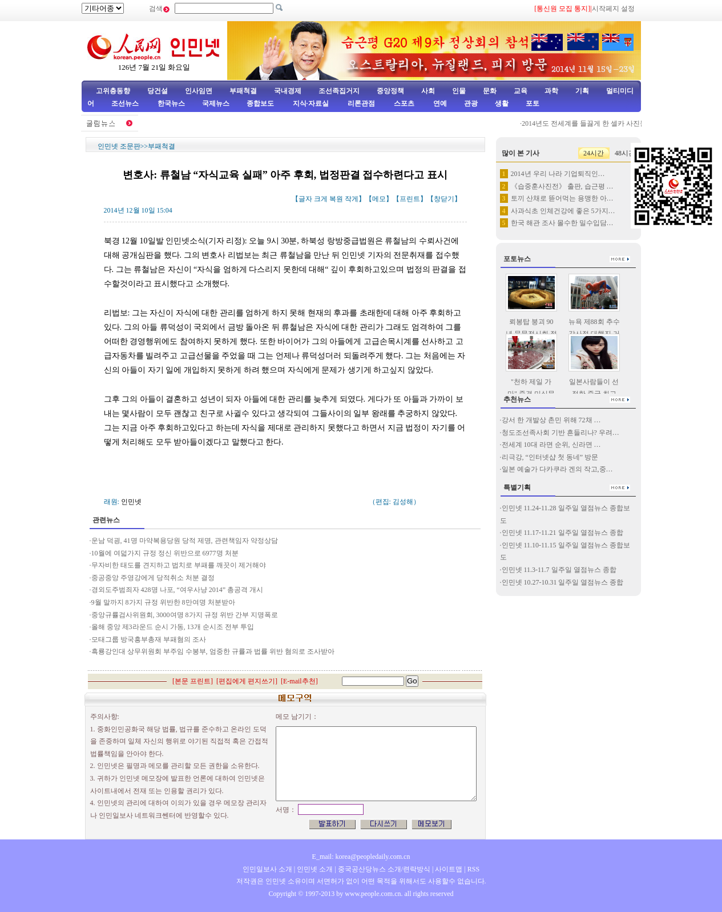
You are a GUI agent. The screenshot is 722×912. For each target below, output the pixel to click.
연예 (439, 103)
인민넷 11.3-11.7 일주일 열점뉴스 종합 (559, 570)
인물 (459, 91)
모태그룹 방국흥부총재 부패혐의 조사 (149, 639)
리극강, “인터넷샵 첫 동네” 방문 (550, 457)
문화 (490, 91)
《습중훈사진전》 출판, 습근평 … (562, 186)
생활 (502, 103)
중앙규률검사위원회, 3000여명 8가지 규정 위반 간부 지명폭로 (184, 615)
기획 (582, 91)
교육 (520, 91)
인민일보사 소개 (267, 869)
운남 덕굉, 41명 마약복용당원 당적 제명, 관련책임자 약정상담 (184, 541)
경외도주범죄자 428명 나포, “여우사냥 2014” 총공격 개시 (177, 590)
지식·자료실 (311, 103)
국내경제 (287, 91)
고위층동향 (113, 91)
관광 (471, 103)
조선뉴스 (125, 103)
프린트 (410, 199)
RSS (473, 869)
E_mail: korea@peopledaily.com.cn (361, 857)
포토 (532, 103)
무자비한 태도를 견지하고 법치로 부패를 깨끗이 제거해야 (178, 565)
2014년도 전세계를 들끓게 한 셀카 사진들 (587, 123)
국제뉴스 (215, 103)
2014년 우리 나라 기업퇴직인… (558, 174)
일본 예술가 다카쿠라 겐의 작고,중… (557, 469)
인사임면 (198, 91)
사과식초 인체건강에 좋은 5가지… (563, 211)
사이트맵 (448, 869)
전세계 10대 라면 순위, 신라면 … (551, 445)
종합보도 (260, 103)
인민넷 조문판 (119, 146)
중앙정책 (390, 91)
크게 (321, 199)
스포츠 (403, 103)
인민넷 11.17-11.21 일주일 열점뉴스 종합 (562, 533)
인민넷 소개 (314, 869)
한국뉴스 (171, 103)
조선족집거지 (339, 91)
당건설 (157, 91)
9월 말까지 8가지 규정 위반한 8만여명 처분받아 (163, 602)
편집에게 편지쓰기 (247, 681)
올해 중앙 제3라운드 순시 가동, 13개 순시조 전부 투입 (172, 627)
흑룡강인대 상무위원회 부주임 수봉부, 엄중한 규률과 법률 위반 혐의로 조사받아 (212, 651)
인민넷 (131, 502)
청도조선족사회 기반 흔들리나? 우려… (560, 433)
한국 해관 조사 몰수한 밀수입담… (562, 223)
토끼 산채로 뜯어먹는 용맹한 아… (562, 198)
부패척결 (243, 91)
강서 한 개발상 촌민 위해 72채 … (551, 420)
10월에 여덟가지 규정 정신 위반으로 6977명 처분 (165, 553)
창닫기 (444, 199)
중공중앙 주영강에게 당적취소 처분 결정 (153, 578)
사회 (428, 91)
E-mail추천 (299, 681)
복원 (336, 199)
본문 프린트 (193, 681)
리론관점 (361, 103)
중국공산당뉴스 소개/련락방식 (384, 869)
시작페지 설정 (613, 9)
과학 (551, 91)
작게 (351, 199)
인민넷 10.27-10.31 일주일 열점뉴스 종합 (563, 582)
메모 (379, 199)
